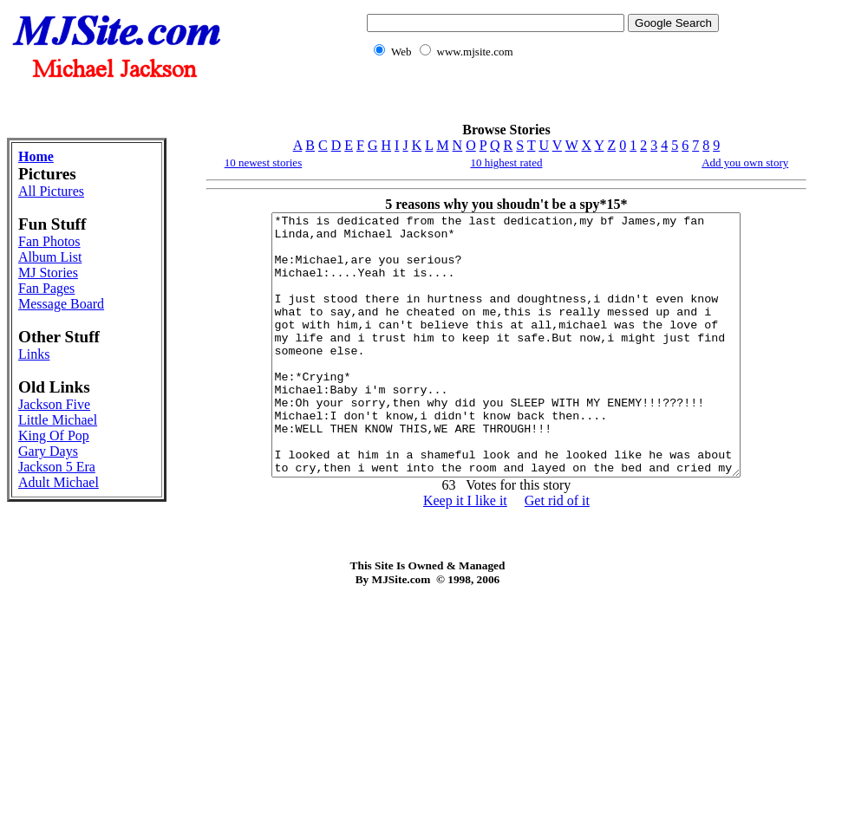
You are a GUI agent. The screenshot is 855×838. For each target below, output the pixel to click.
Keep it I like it (465, 552)
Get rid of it (557, 552)
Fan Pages (46, 288)
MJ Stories (48, 272)
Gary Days (48, 451)
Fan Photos (49, 241)
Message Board (61, 303)
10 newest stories (264, 162)
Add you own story (745, 162)
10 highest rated (506, 162)
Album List (50, 257)
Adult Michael (58, 482)
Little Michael (57, 420)
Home (36, 156)
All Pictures (51, 191)
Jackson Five (54, 404)
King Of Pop (53, 435)
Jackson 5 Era (56, 466)
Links (33, 354)
